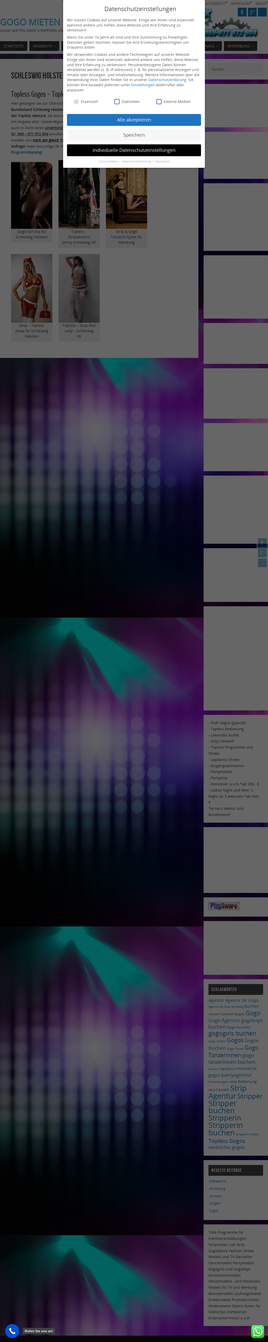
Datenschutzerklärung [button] (137, 161)
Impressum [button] (162, 161)
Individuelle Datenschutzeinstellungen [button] (134, 150)
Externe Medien (173, 101)
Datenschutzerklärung (167, 79)
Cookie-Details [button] (108, 161)
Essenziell (86, 101)
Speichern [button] (134, 135)
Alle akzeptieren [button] (134, 120)
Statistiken (127, 101)
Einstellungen (143, 84)
